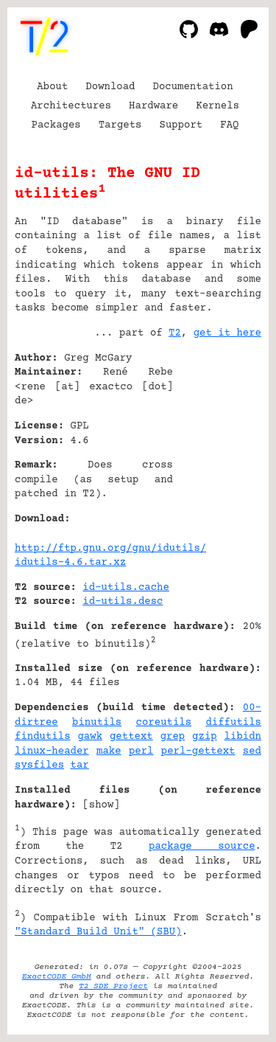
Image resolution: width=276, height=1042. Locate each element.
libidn (242, 737)
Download (110, 87)
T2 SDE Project (113, 986)
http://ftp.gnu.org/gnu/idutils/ (110, 549)
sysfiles (39, 765)
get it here (227, 333)
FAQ (229, 125)
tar (80, 765)
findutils (43, 737)
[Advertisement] (217, 447)
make (108, 751)
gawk (89, 737)
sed (252, 751)
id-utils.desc (122, 602)
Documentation (193, 87)
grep (172, 737)
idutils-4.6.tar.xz (70, 563)
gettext (131, 737)
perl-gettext (198, 751)
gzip (204, 737)
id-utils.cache (125, 588)
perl (141, 751)
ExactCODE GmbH (56, 977)
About (52, 87)
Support (180, 125)
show (101, 805)
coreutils (164, 723)
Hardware (153, 106)
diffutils (233, 723)
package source (202, 846)
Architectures (71, 106)
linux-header (52, 751)
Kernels (217, 106)
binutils (96, 723)
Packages (56, 125)
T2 (175, 333)
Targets (120, 125)
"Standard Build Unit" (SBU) (98, 932)
